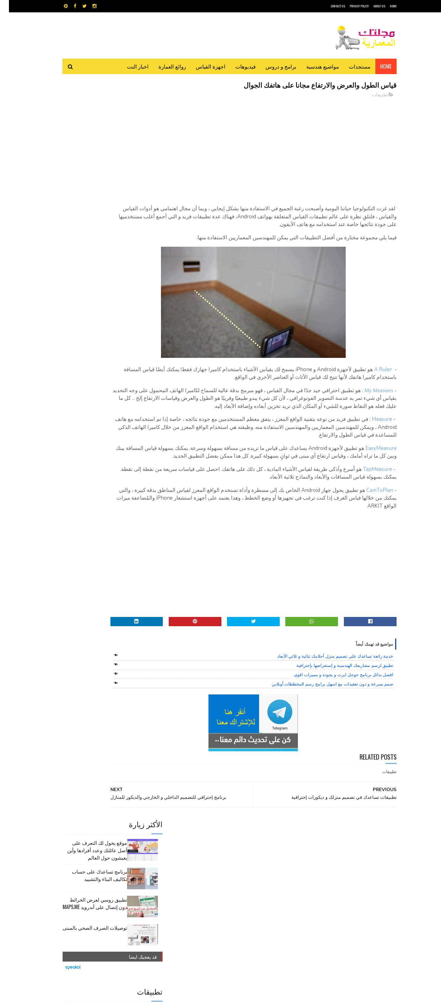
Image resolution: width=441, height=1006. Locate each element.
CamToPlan (370, 514)
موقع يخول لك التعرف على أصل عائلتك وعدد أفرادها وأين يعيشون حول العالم (88, 117)
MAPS (250, 856)
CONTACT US (329, 6)
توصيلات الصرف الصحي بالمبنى (86, 194)
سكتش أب (263, 877)
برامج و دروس (272, 66)
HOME (384, 6)
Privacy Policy (350, 6)
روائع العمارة (163, 66)
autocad (210, 856)
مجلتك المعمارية (353, 998)
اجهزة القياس (201, 66)
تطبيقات (371, 95)
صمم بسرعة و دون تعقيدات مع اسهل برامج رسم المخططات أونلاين (324, 708)
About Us (370, 6)
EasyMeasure (372, 464)
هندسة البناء (233, 888)
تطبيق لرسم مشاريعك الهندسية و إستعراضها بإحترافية (335, 689)
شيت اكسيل (239, 877)
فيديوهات (236, 66)
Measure (373, 435)
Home (377, 66)
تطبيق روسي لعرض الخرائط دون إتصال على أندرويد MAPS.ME (86, 169)
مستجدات (350, 66)
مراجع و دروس (197, 877)
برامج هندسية (244, 867)
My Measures (369, 399)
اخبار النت (129, 66)
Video (232, 856)
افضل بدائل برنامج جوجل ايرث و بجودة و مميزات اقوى (334, 699)
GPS (267, 856)
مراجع (219, 877)
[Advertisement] (276, 146)
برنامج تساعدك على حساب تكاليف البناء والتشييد (90, 141)
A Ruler (374, 377)
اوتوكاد (266, 867)
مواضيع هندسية (313, 66)
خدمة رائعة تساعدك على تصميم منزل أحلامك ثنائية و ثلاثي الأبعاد (326, 680)
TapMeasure (368, 493)
